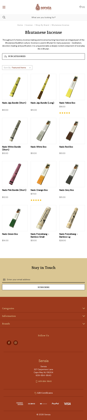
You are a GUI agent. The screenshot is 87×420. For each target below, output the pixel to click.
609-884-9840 (45, 381)
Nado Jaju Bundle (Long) (42, 103)
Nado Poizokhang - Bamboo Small (40, 235)
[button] (43, 56)
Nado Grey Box (66, 190)
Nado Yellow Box (67, 103)
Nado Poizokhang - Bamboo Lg (68, 235)
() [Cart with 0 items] (82, 7)
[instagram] (15, 343)
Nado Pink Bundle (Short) (14, 190)
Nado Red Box (66, 147)
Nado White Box (38, 147)
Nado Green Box (10, 234)
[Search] (2, 17)
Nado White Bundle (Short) (11, 148)
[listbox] (21, 67)
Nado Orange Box (39, 190)
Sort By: (7, 67)
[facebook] (9, 343)
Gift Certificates (43, 393)
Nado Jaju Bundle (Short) (14, 103)
